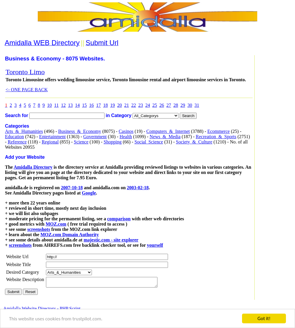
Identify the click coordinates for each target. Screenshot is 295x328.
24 (147, 105)
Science (81, 141)
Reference (17, 141)
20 (119, 105)
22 (133, 105)
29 (182, 105)
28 (175, 105)
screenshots (38, 229)
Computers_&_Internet (168, 131)
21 (126, 105)
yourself (155, 245)
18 (105, 105)
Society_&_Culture (194, 141)
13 (70, 105)
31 (196, 105)
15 (84, 105)
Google (89, 192)
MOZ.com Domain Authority (69, 234)
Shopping (112, 141)
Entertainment (52, 136)
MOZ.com (56, 224)
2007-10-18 (72, 187)
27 (168, 105)
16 (91, 105)
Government (95, 136)
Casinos (126, 131)
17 (98, 105)
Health (125, 136)
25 (154, 105)
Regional (50, 141)
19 (112, 105)
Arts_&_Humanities (24, 131)
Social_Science (148, 141)
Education (14, 136)
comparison (119, 218)
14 (77, 105)
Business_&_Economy (79, 131)
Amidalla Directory (33, 167)
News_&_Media (165, 136)
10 (49, 105)
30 (189, 105)
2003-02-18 (138, 187)
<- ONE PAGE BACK (27, 89)
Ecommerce (218, 131)
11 (56, 105)
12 (63, 105)
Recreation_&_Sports (216, 136)
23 (140, 105)
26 (161, 105)
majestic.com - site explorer (111, 239)
